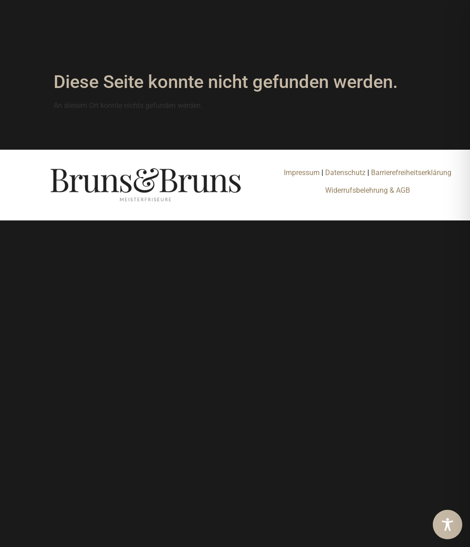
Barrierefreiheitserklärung (411, 172)
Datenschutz (346, 172)
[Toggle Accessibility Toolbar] (447, 524)
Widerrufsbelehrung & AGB (367, 190)
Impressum (302, 172)
